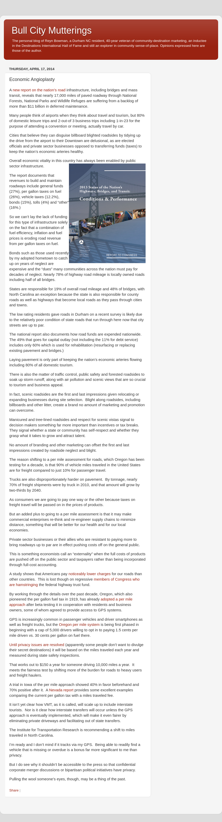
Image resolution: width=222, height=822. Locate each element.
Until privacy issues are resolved (36, 645)
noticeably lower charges (89, 574)
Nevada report (61, 690)
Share (14, 790)
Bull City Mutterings (52, 30)
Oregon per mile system (79, 625)
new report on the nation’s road (39, 90)
